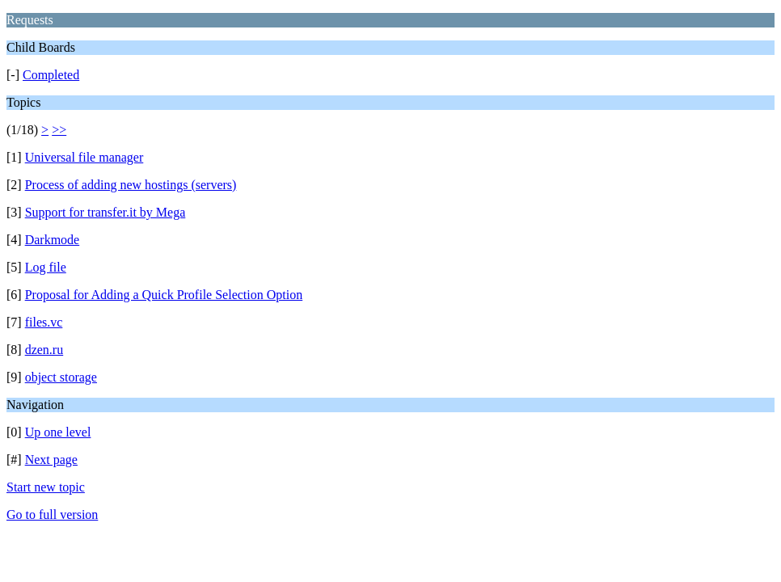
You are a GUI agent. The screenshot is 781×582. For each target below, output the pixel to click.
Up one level (58, 432)
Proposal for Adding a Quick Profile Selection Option (164, 295)
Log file (45, 267)
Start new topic (45, 487)
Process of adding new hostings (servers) (131, 185)
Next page (51, 459)
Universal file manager (84, 157)
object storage (61, 377)
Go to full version (52, 514)
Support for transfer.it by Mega (105, 212)
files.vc (44, 322)
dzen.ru (44, 349)
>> (59, 130)
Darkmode (52, 240)
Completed (51, 75)
